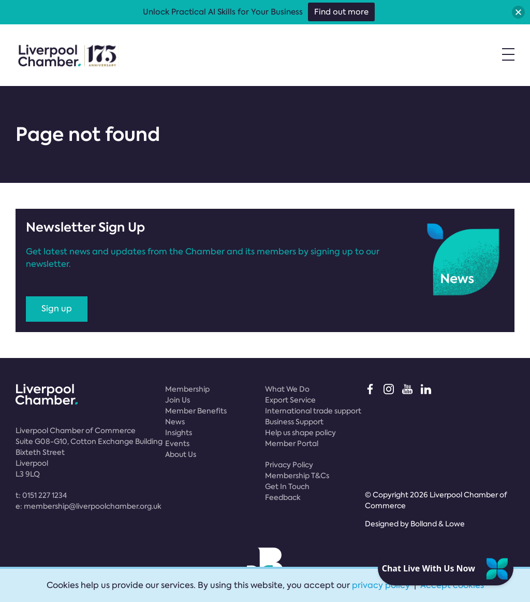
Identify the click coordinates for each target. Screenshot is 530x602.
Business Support (294, 421)
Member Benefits (196, 410)
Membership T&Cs (297, 475)
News (175, 421)
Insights (178, 432)
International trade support (313, 410)
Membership (187, 389)
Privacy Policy (289, 464)
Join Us (177, 400)
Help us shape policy (300, 432)
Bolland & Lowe (437, 523)
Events (177, 443)
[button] (518, 12)
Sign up (56, 308)
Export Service (290, 400)
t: (41, 495)
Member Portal (291, 443)
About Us (180, 454)
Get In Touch (287, 486)
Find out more (341, 12)
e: (88, 506)
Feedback (283, 497)
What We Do (287, 389)
